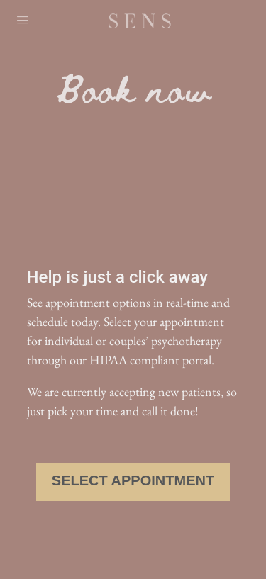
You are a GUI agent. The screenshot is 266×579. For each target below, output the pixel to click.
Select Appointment (133, 480)
